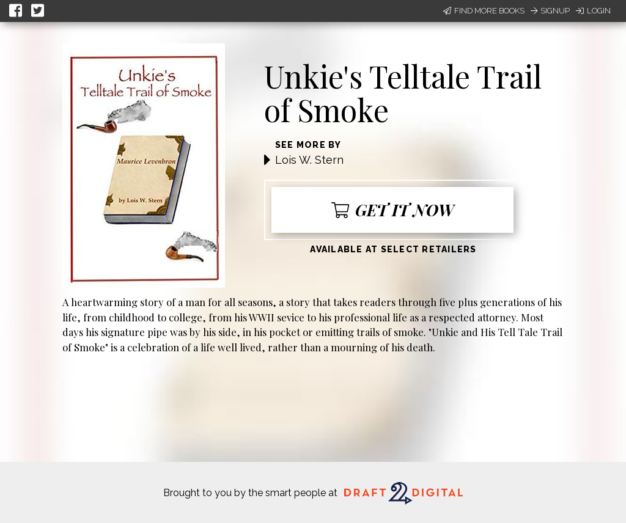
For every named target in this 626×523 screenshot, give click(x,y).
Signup (550, 10)
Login (593, 10)
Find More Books (484, 10)
